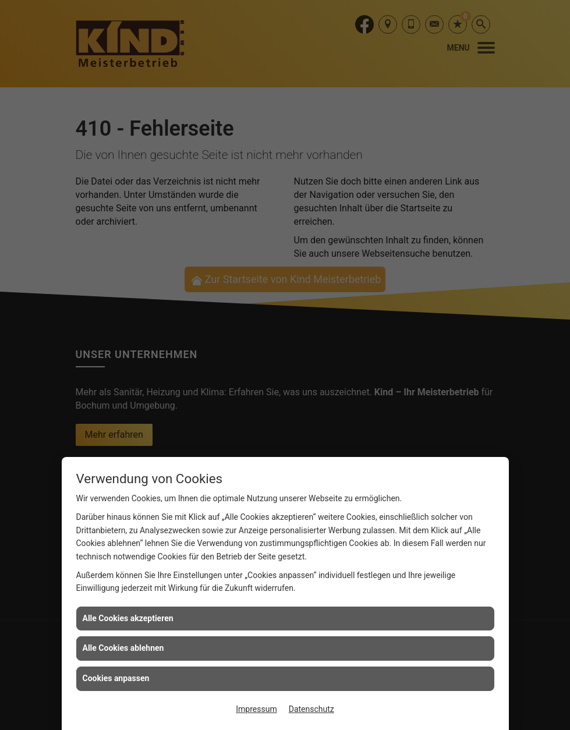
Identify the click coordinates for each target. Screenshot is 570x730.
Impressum (256, 709)
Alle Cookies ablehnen (123, 648)
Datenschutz (311, 709)
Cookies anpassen (116, 678)
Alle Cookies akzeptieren (128, 618)
